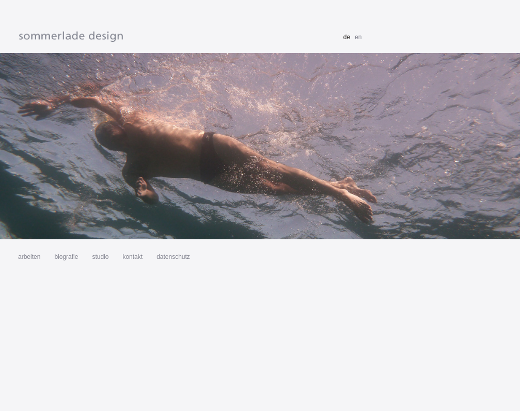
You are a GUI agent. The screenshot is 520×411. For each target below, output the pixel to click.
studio (100, 256)
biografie (66, 256)
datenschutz (173, 256)
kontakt (132, 256)
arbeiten (29, 256)
